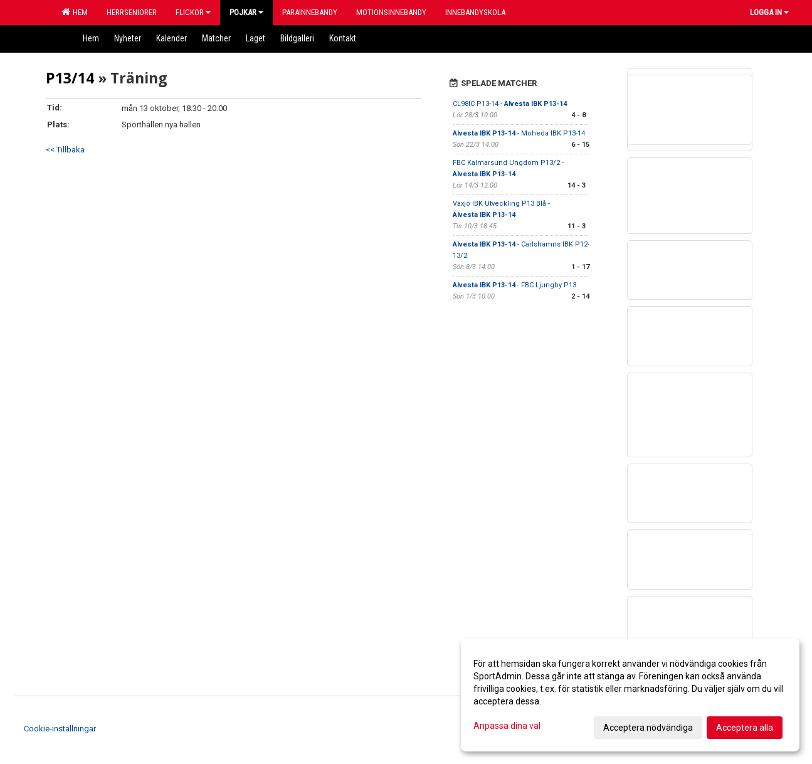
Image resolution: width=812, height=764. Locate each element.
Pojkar (246, 12)
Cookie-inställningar (60, 728)
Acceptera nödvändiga (648, 728)
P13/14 (70, 78)
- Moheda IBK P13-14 (519, 133)
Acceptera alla (744, 728)
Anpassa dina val (506, 726)
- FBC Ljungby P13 (514, 285)
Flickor (193, 12)
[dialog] (630, 695)
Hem (74, 12)
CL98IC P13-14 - (510, 104)
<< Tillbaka (65, 149)
